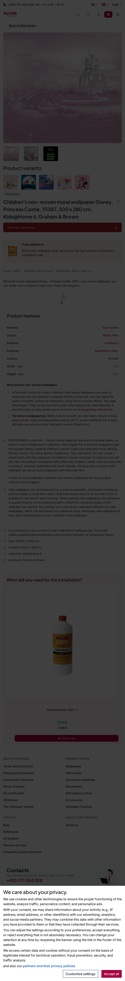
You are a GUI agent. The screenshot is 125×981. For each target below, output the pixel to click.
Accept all (111, 974)
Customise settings (80, 974)
